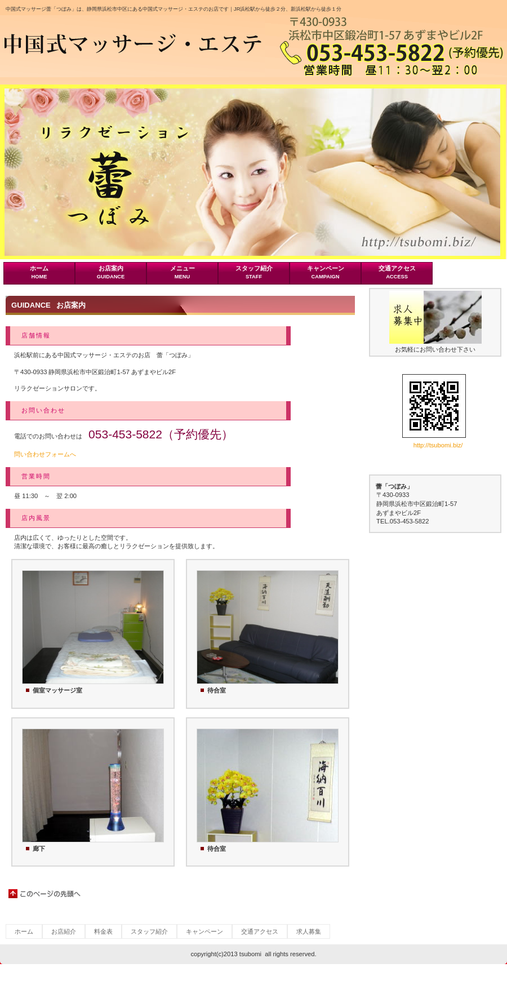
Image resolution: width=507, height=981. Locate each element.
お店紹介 (63, 931)
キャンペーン (204, 931)
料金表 (103, 931)
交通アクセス (259, 931)
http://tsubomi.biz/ (438, 445)
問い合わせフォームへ (45, 454)
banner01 (435, 317)
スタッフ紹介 (149, 931)
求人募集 (308, 931)
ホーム (24, 931)
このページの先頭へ (45, 893)
